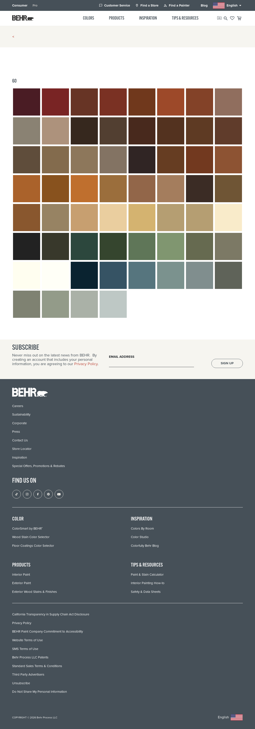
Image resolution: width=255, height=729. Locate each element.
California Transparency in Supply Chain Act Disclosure (50, 614)
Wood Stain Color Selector (30, 536)
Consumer (19, 5)
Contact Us (20, 440)
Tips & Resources (185, 18)
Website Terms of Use (27, 640)
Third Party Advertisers (28, 674)
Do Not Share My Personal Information (39, 691)
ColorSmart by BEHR (27, 528)
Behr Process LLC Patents (30, 657)
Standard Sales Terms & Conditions (37, 665)
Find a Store (146, 5)
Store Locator (21, 448)
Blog (201, 5)
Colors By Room (142, 528)
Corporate (19, 423)
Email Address (121, 356)
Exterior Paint (21, 583)
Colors (88, 18)
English (228, 5)
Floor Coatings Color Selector (33, 545)
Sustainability (21, 414)
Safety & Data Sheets (146, 591)
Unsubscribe (21, 683)
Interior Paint (21, 574)
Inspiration (148, 18)
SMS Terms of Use (25, 648)
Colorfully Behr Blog (145, 545)
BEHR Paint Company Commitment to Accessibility (47, 631)
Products (116, 18)
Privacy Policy (86, 363)
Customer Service (114, 5)
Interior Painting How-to (148, 583)
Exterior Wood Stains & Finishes (34, 591)
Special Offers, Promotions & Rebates (38, 466)
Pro (35, 5)
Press (16, 431)
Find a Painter (176, 5)
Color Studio (140, 536)
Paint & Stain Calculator (147, 574)
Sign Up (227, 363)
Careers (17, 405)
